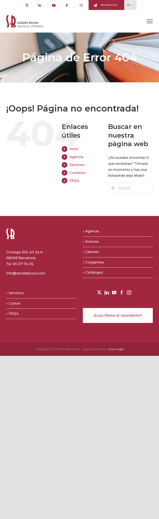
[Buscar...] (130, 188)
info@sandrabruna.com (26, 273)
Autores (92, 242)
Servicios (77, 165)
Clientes (92, 252)
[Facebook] (121, 292)
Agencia (76, 157)
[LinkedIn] (107, 292)
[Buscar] (113, 188)
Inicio (74, 149)
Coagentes (94, 262)
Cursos (14, 303)
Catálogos (94, 272)
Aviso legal (115, 349)
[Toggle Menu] (149, 21)
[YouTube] (114, 292)
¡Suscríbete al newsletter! (118, 315)
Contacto (78, 173)
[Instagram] (129, 292)
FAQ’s (74, 181)
